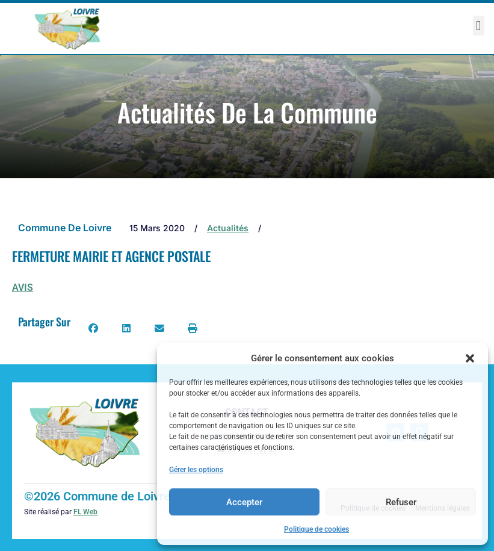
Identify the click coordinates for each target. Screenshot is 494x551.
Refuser (401, 502)
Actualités (228, 228)
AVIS (22, 287)
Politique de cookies (316, 529)
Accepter (244, 502)
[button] (470, 358)
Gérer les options (196, 469)
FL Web (85, 512)
